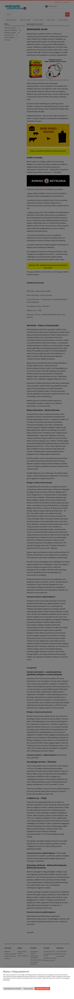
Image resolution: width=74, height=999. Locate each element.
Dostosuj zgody (28, 988)
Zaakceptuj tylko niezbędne (12, 988)
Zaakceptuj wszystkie (42, 988)
